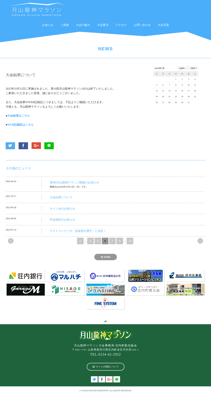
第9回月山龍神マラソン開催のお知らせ (74, 182)
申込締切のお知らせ (62, 219)
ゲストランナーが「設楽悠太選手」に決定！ (78, 230)
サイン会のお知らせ (62, 208)
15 (130, 240)
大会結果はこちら (18, 115)
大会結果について (61, 197)
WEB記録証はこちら (20, 124)
